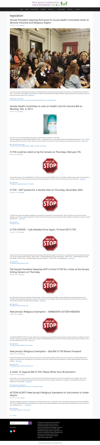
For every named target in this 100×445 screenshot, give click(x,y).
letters (23, 386)
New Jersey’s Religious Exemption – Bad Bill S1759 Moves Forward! (45, 351)
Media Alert (14, 98)
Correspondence (22, 385)
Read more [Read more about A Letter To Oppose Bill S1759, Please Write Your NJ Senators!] (29, 381)
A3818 (12, 100)
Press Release (20, 98)
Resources (52, 9)
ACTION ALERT (14, 144)
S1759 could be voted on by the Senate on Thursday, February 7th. (45, 151)
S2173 (45, 100)
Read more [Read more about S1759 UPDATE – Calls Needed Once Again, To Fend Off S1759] (71, 258)
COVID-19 (71, 9)
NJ (25, 100)
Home (21, 9)
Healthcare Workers (25, 145)
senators (37, 386)
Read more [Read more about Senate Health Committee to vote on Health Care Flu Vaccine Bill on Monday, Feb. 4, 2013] (85, 141)
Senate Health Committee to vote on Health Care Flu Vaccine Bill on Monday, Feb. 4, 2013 (46, 107)
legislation (17, 100)
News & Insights (61, 9)
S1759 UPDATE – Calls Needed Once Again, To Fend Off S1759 (43, 229)
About (27, 9)
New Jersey (22, 100)
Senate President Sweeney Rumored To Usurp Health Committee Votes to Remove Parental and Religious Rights (49, 21)
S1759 (28, 183)
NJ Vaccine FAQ (34, 9)
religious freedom (40, 100)
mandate (37, 145)
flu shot (13, 145)
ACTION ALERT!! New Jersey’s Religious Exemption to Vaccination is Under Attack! (49, 394)
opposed (18, 365)
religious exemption (31, 100)
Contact (78, 9)
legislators (19, 386)
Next (15, 415)
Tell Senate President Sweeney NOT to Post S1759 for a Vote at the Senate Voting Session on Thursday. (49, 271)
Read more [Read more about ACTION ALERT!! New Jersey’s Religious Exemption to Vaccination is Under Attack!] (28, 405)
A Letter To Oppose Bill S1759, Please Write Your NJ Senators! (42, 371)
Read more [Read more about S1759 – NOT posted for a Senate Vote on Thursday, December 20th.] (22, 218)
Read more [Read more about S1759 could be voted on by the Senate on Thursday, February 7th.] (83, 179)
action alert (13, 409)
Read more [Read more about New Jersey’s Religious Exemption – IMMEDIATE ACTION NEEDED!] (32, 340)
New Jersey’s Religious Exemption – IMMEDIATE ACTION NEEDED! (45, 311)
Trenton (44, 145)
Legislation (43, 9)
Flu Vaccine (17, 145)
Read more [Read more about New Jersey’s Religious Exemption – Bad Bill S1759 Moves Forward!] (19, 361)
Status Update (21, 144)
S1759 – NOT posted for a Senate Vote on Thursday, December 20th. (46, 189)
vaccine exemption (52, 100)
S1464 (41, 145)
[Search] (30, 423)
